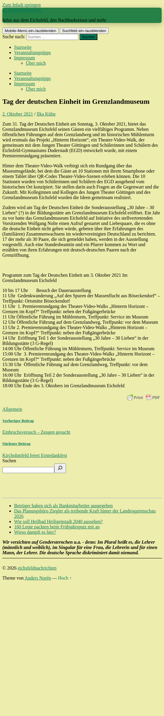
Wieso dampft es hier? (35, 532)
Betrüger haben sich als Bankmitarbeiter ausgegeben (63, 505)
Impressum (24, 57)
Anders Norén (38, 577)
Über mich (36, 63)
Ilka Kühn (46, 113)
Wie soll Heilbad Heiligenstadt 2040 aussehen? (58, 521)
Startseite (23, 47)
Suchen (9, 460)
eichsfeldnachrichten (21, 10)
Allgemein (12, 409)
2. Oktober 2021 (17, 113)
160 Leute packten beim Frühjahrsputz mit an (56, 526)
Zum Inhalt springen (21, 4)
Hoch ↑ (65, 577)
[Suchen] (60, 468)
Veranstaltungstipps (32, 52)
